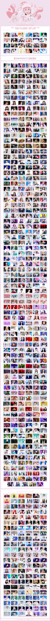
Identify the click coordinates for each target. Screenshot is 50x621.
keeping (30, 27)
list (38, 27)
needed (35, 27)
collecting (25, 27)
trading (16, 27)
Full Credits (32, 619)
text (20, 27)
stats (12, 27)
